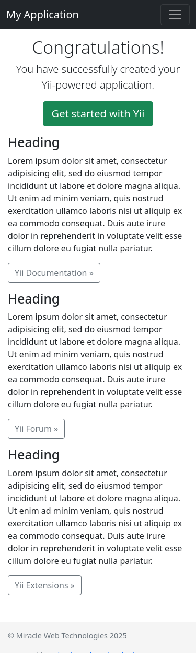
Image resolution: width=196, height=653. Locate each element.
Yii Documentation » (54, 273)
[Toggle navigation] (175, 14)
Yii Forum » (36, 428)
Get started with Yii (98, 113)
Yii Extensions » (45, 585)
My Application (42, 14)
